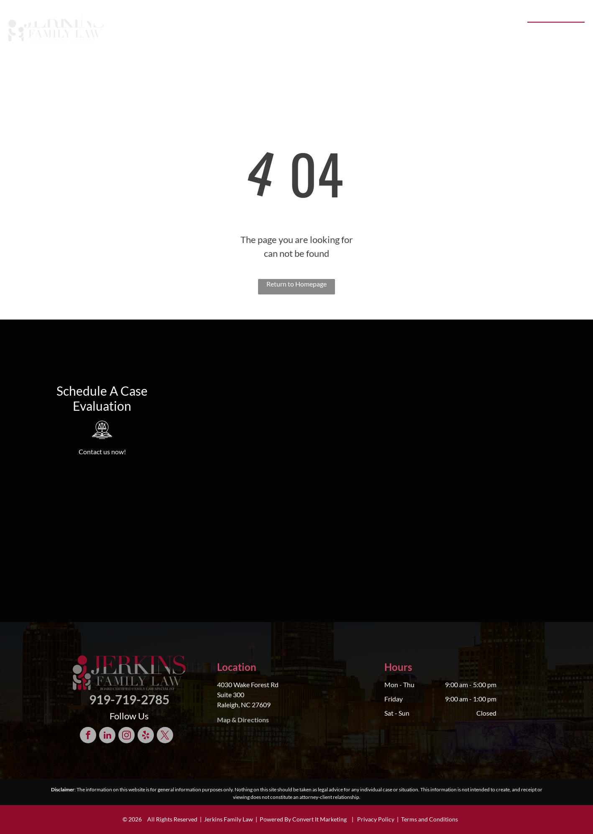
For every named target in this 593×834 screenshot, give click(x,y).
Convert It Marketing (319, 819)
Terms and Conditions (429, 819)
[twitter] (165, 736)
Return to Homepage (296, 284)
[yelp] (146, 736)
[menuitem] (156, 29)
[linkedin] (107, 736)
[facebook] (88, 736)
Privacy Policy (375, 819)
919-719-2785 (552, 32)
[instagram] (126, 736)
